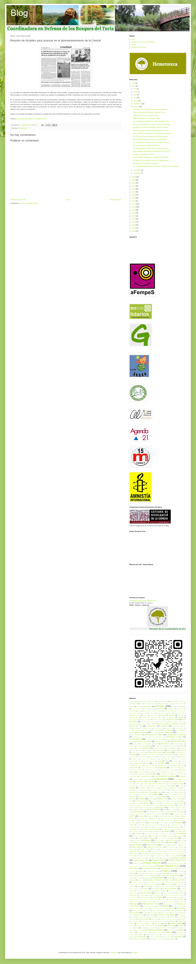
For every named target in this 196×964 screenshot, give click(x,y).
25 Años (173, 701)
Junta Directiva (135, 831)
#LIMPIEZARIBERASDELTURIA (146, 701)
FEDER (139, 809)
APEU (156, 717)
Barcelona (176, 739)
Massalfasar (164, 845)
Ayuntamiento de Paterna (154, 735)
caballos (140, 750)
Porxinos (146, 886)
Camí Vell (183, 750)
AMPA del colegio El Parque (165, 713)
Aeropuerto (147, 706)
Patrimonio (181, 871)
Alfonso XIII (180, 708)
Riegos (165, 906)
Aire (146, 708)
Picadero (164, 873)
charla (159, 761)
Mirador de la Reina (143, 849)
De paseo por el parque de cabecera (145, 163)
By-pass (133, 750)
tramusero (139, 925)
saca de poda (134, 913)
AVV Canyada (156, 730)
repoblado (171, 899)
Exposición (161, 807)
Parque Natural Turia (167, 866)
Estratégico (132, 807)
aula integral (176, 726)
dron (166, 792)
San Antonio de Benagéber (165, 915)
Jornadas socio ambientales (169, 829)
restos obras (159, 901)
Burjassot (183, 748)
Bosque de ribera (160, 746)
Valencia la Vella (157, 932)
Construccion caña (165, 774)
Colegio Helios (133, 767)
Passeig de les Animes (152, 871)
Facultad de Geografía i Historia (177, 807)
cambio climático (172, 750)
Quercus (157, 893)
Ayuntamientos (22, 128)
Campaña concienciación (155, 752)
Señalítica (172, 917)
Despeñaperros (142, 788)
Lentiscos (132, 838)
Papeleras (156, 858)
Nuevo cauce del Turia (174, 853)
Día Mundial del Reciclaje (142, 790)
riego (158, 906)
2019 (134, 210)
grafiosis (141, 816)
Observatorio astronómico (144, 855)
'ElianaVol (132, 701)
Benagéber (176, 743)
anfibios (145, 715)
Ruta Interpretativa (157, 910)
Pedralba (132, 873)
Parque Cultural (179, 858)
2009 (134, 180)
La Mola (146, 836)
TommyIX (113, 952)
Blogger (134, 952)
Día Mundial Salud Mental (176, 790)
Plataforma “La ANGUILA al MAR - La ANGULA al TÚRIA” (165, 880)
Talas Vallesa (176, 923)
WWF (151, 939)
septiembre (138, 104)
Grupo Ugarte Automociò (144, 818)
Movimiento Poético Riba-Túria (138, 851)
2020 (134, 213)
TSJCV (131, 928)
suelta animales (141, 923)
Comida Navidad (159, 772)
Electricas (132, 799)
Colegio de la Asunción (163, 765)
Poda (159, 884)
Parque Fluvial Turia (177, 860)
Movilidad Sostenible (178, 849)
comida (150, 772)
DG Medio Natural (166, 788)
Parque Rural (134, 868)
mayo (136, 92)
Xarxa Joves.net (159, 939)
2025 (134, 228)
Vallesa (168, 932)
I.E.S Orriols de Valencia (154, 820)
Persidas (140, 873)
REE (153, 897)
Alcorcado (160, 709)
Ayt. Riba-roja (166, 732)
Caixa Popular (160, 750)
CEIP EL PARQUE (143, 756)
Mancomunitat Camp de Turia (143, 842)
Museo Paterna (134, 853)
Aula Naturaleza (158, 728)
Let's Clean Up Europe (163, 838)
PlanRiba (139, 878)
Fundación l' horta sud (177, 812)
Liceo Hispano (137, 840)
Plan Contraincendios (172, 875)
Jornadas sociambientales (151, 829)
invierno (150, 827)
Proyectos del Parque (138, 47)
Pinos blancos (147, 875)
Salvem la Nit (139, 915)
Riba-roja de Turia (150, 904)
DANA (173, 786)
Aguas (184, 706)
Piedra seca (180, 873)
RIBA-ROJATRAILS (148, 906)
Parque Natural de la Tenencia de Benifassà (141, 866)
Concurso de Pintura (172, 772)
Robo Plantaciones (138, 910)
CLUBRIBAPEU (174, 763)
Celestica (134, 759)
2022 (134, 219)
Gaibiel (167, 814)
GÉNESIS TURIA (179, 814)
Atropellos (164, 726)
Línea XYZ (158, 840)
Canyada (168, 752)
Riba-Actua (181, 901)
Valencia (132, 932)
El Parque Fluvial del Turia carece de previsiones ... (150, 109)
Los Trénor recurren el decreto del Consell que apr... (151, 136)
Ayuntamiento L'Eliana (174, 737)
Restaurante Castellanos (136, 901)
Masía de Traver (152, 845)
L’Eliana (176, 831)
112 (167, 701)
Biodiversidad (140, 746)
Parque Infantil (137, 863)
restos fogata (149, 901)
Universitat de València (154, 930)
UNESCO (177, 928)
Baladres (168, 739)
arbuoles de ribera (158, 719)
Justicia (154, 831)
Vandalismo (180, 932)
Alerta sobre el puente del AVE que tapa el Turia (149, 139)
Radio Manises (167, 893)
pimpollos (132, 875)
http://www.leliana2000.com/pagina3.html (31, 119)
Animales (171, 715)
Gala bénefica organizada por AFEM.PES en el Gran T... (152, 151)
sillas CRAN (154, 919)
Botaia (182, 746)
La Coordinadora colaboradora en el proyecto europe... (152, 142)
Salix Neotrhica (154, 912)
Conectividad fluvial (140, 774)
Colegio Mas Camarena (168, 770)
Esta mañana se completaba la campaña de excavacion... (153, 133)
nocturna (163, 853)
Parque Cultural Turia (140, 860)
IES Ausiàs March (168, 820)
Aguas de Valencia (137, 708)
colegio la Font (174, 767)
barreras (135, 743)
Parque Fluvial (158, 860)
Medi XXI (183, 845)
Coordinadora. (139, 781)
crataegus (146, 783)
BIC (183, 743)
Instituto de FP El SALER (152, 825)
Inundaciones (133, 827)
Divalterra (159, 792)
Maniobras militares (160, 842)
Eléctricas (141, 799)
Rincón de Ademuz (134, 908)
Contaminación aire (146, 776)
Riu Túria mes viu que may (158, 908)
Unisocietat (139, 930)
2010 (134, 183)
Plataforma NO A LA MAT (136, 884)
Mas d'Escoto (136, 845)
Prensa (133, 45)
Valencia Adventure (143, 932)
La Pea (153, 836)
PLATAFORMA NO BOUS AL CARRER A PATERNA (151, 157)
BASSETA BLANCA (145, 743)
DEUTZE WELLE (154, 788)
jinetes (138, 829)
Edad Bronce (179, 794)
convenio (183, 776)
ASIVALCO (152, 721)
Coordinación (146, 779)
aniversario (181, 715)
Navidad (143, 853)
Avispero (146, 730)
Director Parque (149, 792)
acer (170, 703)
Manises (171, 842)
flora (165, 809)
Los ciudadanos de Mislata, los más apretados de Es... (151, 121)
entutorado (156, 803)
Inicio (68, 200)
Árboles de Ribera (145, 719)
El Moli (155, 796)
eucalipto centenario (143, 807)
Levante (175, 838)
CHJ (166, 761)
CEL (175, 756)
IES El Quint (142, 822)
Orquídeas (142, 858)
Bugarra (176, 748)
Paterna (166, 871)
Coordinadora (159, 779)
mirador (131, 849)
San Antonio (150, 915)
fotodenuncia (158, 812)
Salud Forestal (176, 912)
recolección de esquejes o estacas (174, 895)
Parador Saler (166, 858)
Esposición (181, 805)
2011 (134, 186)
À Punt (147, 703)
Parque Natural (152, 862)
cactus (146, 750)
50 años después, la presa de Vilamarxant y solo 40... (151, 130)
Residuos (180, 899)
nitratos (157, 853)
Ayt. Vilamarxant (136, 734)
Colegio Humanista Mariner (148, 767)
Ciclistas (140, 763)
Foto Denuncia (138, 812)
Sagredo (145, 912)
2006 (134, 83)
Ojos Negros (171, 855)
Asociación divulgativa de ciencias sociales (171, 721)
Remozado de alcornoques (150, 899)
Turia (137, 928)
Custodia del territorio (144, 786)
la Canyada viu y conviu (165, 833)
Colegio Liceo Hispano (151, 770)
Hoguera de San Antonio (167, 818)
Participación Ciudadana (150, 868)
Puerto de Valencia (174, 891)
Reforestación (170, 897)
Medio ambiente (137, 847)
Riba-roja (133, 904)
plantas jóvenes (179, 878)
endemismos (163, 801)
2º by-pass (134, 703)
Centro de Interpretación (149, 759)
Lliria (164, 840)
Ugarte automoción (151, 928)
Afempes (160, 706)
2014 (134, 195)
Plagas (155, 875)
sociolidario (183, 919)
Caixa (152, 750)
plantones (132, 880)
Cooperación (136, 779)
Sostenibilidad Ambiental (148, 921)
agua (178, 706)
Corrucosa (150, 781)
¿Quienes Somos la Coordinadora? (143, 42)
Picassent (172, 873)
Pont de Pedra (180, 884)
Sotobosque (171, 921)
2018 (134, 207)
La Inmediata (180, 834)
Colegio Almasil (138, 765)
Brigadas (146, 748)
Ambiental (152, 713)
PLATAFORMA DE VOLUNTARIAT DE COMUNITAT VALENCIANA (165, 882)
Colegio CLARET (149, 765)
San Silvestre (182, 915)
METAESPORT (170, 847)
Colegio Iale (162, 767)
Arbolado (180, 717)
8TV (141, 703)
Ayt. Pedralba (155, 732)
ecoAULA (172, 792)
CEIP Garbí (153, 756)
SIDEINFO (132, 919)
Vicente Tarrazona (167, 934)
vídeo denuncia (179, 934)
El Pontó (163, 797)
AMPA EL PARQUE (180, 713)
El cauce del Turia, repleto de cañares (146, 145)
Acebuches (163, 703)
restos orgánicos (170, 901)
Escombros (180, 803)
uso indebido (171, 930)
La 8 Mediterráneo (150, 833)
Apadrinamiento (134, 717)
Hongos (179, 818)
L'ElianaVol (138, 833)
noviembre (137, 170)
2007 (134, 86)
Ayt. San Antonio (181, 732)
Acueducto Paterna (178, 703)
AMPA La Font (135, 715)
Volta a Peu (166, 936)
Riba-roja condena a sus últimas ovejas (146, 118)
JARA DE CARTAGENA (161, 827)
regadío (178, 897)
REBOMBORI (133, 895)
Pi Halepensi (155, 873)
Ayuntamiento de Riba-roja (176, 735)
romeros (147, 910)
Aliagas (139, 711)
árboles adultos (133, 719)
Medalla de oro (174, 845)
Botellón (138, 748)
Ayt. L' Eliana (167, 730)
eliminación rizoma (176, 799)
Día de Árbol (176, 788)
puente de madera (160, 891)
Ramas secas (179, 893)
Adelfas (131, 706)
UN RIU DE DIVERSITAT (166, 928)
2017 (134, 204)
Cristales (170, 783)
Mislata (155, 849)
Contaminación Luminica (165, 776)
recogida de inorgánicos (154, 895)
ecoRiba (154, 794)
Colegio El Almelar (178, 765)
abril (135, 89)
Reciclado (142, 895)
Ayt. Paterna (142, 732)
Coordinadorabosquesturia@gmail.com (142, 601)
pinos (138, 875)
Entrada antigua (115, 200)
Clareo (162, 763)
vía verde (156, 934)
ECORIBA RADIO (168, 794)
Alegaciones (171, 708)
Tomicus (131, 925)
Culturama (132, 786)
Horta (135, 820)
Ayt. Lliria (178, 730)
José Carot (183, 829)
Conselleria (152, 774)
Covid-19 (138, 783)
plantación (147, 878)
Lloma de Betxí (173, 840)
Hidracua (155, 818)
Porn (139, 886)
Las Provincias (170, 836)
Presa (182, 886)
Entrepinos (145, 803)
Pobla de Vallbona (150, 884)
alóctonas (144, 713)
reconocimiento (133, 897)
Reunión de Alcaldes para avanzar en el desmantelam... (152, 124)
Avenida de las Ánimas (135, 730)
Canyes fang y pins (180, 752)
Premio (154, 886)
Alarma (152, 708)
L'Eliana (166, 831)
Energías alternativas (175, 801)
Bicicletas (132, 746)
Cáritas (141, 754)
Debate (181, 786)
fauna (132, 809)
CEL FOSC (182, 756)
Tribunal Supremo (149, 925)
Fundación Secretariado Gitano (138, 814)
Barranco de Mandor (144, 741)
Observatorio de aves (160, 855)
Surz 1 (150, 923)
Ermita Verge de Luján (168, 803)
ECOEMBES (180, 792)
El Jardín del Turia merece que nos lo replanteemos (150, 160)
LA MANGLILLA (137, 836)
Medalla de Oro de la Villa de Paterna (146, 115)
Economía (132, 794)
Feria (144, 809)
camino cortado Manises (138, 752)
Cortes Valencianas (173, 781)
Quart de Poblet (145, 893)
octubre (136, 107)
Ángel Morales (154, 715)
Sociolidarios (134, 921)
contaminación (133, 776)
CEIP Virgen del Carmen (165, 756)
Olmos (180, 856)
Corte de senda (162, 781)
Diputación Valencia (135, 792)
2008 (134, 177)
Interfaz (165, 825)
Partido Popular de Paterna (167, 868)
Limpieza (147, 840)
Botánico (131, 748)
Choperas (175, 761)
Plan (161, 875)
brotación (168, 748)
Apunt (167, 717)
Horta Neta (142, 820)
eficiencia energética (144, 796)
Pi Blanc (147, 873)
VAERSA (180, 930)
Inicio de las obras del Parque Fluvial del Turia (149, 112)
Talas (165, 923)
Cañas (133, 754)
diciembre (137, 173)
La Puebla (161, 836)
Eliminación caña (161, 799)
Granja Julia (151, 816)
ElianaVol (150, 799)
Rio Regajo (145, 908)
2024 (134, 225)
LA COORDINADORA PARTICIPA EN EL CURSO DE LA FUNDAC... (156, 166)
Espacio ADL (133, 805)
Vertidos (148, 934)
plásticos (140, 880)
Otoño (149, 858)
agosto (136, 101)
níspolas (150, 853)
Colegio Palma (141, 772)
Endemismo (154, 801)
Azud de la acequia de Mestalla (155, 739)
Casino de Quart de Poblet (153, 754)
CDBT (178, 754)
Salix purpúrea (165, 912)
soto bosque (161, 921)
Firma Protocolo (154, 809)
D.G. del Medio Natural (161, 786)
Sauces (159, 917)
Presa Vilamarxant (134, 888)
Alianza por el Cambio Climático (152, 711)
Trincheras (170, 926)
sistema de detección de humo (168, 919)
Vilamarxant (142, 937)
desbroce (132, 788)
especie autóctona (154, 805)
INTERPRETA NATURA (177, 825)
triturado (181, 925)
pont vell (132, 886)
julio (135, 98)
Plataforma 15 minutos (138, 882)
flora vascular (172, 809)
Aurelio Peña (169, 728)
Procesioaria (156, 888)
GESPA (131, 816)
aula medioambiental (145, 728)
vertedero (140, 934)
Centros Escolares (149, 761)
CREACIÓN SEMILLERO (158, 783)
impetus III (162, 822)
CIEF (147, 763)
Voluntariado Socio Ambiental (138, 939)
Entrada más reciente (18, 200)
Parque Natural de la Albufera (175, 863)
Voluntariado (178, 937)
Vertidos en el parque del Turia (143, 154)
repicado (163, 899)
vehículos (132, 934)
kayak (159, 831)
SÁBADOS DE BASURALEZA (174, 910)
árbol (173, 717)
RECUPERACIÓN (145, 897)
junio (135, 95)
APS (162, 717)
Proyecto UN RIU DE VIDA (144, 891)
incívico (131, 825)
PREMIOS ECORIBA (165, 886)
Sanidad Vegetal (142, 917)
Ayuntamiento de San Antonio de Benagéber (147, 737)
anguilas (163, 715)
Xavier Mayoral (170, 939)
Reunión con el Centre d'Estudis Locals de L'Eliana (150, 127)
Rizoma (171, 908)
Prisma (145, 889)
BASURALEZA (165, 743)
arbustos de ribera (172, 719)
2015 (134, 198)
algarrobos (132, 711)
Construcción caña (178, 774)
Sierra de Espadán (143, 919)
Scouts (165, 917)
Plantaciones (157, 878)
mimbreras (180, 847)
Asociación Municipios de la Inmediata (140, 724)
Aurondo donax (179, 728)
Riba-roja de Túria (169, 904)
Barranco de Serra (161, 741)
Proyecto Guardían (169, 889)
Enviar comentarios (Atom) (29, 203)
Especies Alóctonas (168, 805)
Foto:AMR (149, 812)
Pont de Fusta (169, 884)
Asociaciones (151, 726)
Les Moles (141, 838)
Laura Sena (180, 836)
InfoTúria (139, 825)
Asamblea (144, 721)
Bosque (149, 746)
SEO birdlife (180, 917)
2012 (134, 189)
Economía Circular (143, 794)
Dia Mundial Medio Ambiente (159, 790)
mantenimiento (182, 842)
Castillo (172, 754)
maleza (131, 842)
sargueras (152, 917)
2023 (134, 222)
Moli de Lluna (164, 849)
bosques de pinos (172, 746)
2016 (134, 201)
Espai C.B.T (142, 805)
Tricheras (160, 926)
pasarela (140, 871)
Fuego (166, 812)
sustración (158, 923)
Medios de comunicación (155, 847)
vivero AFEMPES (155, 936)
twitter (142, 928)
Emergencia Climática (141, 801)
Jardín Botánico (175, 827)
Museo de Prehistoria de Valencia (174, 851)
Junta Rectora (145, 831)
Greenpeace (161, 816)
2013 (134, 192)
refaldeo (159, 897)
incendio (169, 822)
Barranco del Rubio (178, 741)
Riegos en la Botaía (178, 906)
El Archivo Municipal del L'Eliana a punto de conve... (151, 148)
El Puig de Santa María (177, 796)
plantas (170, 878)
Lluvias (182, 840)
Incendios (178, 822)
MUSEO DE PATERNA (157, 851)
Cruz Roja (179, 784)
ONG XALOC (133, 858)
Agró (173, 706)
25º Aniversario (181, 701)
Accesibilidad (154, 703)
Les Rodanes (151, 838)
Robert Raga (181, 908)
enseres (137, 803)
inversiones (142, 827)
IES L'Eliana (152, 822)
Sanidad (133, 917)
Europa (153, 807)
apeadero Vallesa (147, 717)
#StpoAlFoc (160, 701)
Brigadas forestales (158, 748)
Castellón (165, 754)
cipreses (155, 763)
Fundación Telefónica (156, 814)
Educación (132, 796)
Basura (156, 743)
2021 (134, 216)
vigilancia (131, 936)
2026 (134, 231)
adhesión (138, 706)
